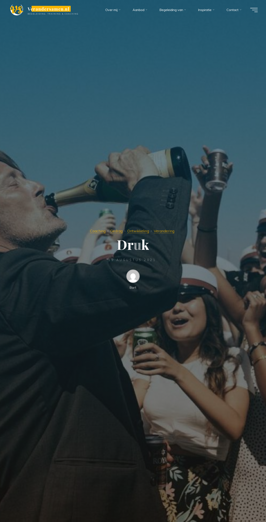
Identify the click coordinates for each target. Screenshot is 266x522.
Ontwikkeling (138, 231)
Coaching (98, 231)
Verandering (164, 231)
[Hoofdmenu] (254, 10)
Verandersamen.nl (49, 9)
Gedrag (116, 231)
